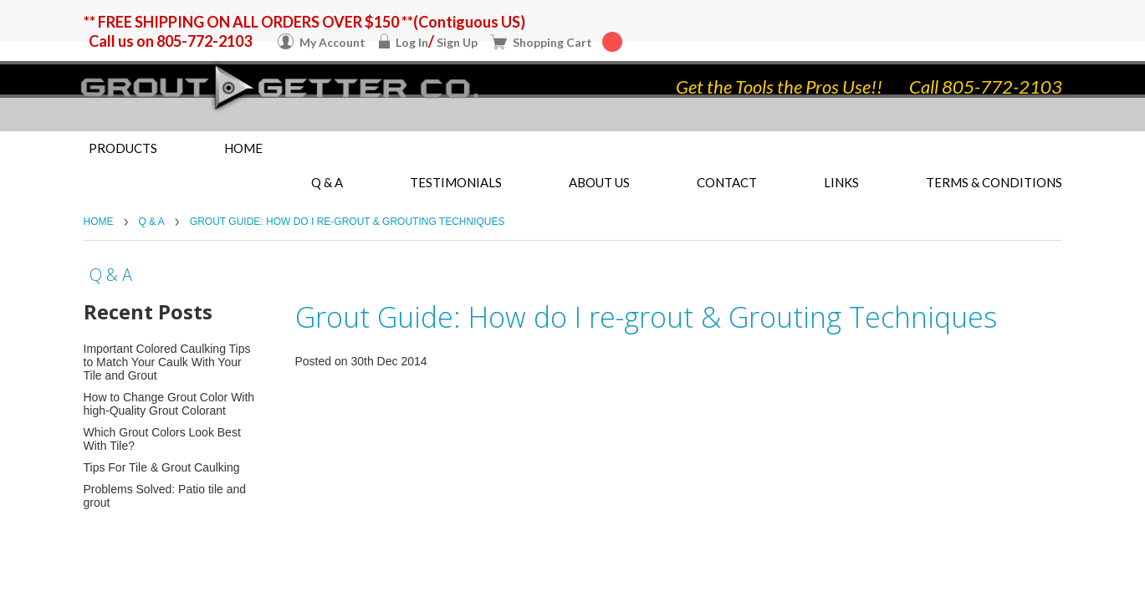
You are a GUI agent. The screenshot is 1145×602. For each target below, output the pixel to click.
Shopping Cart (567, 42)
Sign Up (457, 42)
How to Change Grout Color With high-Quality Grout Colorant (169, 403)
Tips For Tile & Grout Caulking (162, 467)
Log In (412, 42)
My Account (332, 42)
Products (123, 148)
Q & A (152, 221)
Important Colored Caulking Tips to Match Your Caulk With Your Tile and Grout (167, 362)
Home (243, 148)
